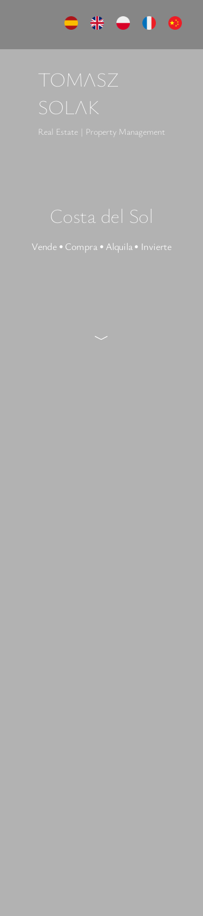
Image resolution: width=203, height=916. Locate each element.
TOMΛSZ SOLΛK (78, 92)
